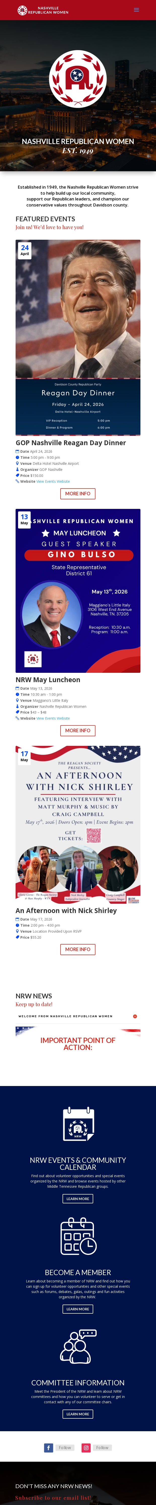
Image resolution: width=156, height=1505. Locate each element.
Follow (65, 1447)
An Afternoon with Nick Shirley (66, 910)
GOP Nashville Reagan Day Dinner (71, 442)
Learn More (78, 1199)
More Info (77, 493)
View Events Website (53, 481)
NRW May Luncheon (48, 679)
